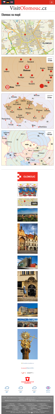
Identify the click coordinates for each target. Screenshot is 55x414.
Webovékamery (48, 391)
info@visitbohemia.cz (30, 399)
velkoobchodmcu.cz (44, 411)
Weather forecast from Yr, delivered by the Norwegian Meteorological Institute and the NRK (27, 400)
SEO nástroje (22, 412)
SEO (11, 412)
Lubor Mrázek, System (38, 412)
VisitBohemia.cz (21, 397)
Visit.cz (12, 404)
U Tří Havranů (19, 411)
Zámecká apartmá (10, 411)
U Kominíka (27, 411)
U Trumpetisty (34, 411)
